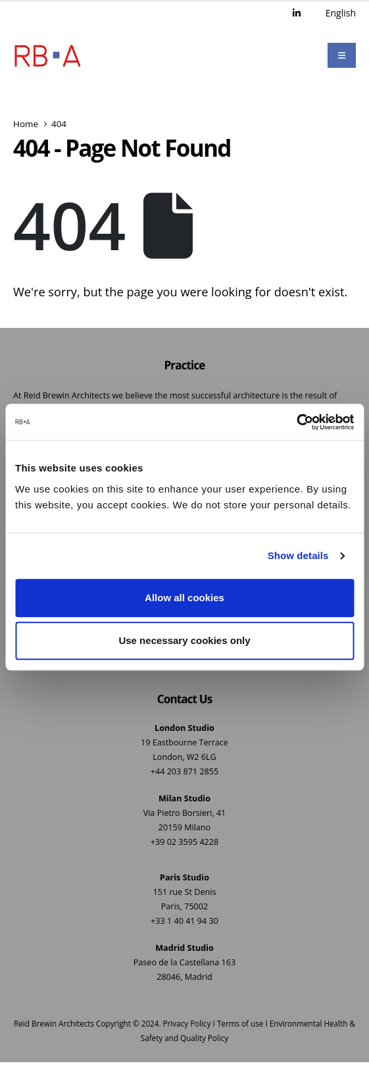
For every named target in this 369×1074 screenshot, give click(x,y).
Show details (298, 555)
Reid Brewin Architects (54, 1023)
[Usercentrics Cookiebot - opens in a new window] (296, 422)
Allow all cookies (184, 597)
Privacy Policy (187, 1023)
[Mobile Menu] (342, 55)
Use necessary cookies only (184, 640)
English (341, 13)
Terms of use (240, 1023)
